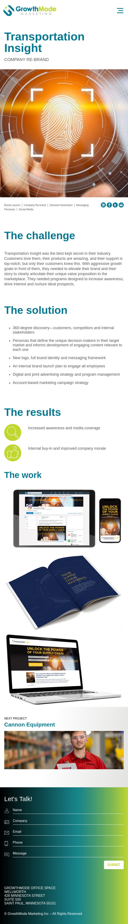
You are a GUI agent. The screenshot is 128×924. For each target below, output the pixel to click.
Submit (113, 865)
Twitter (115, 205)
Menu (121, 10)
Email (121, 205)
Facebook (109, 205)
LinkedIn (103, 205)
